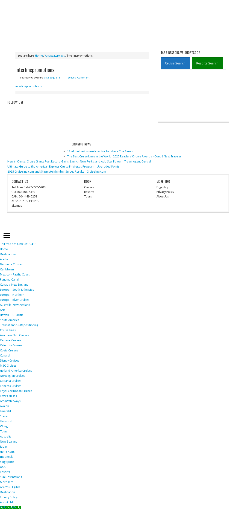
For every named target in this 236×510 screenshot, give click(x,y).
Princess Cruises (10, 386)
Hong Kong (7, 451)
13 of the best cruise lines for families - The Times (100, 151)
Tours (102, 41)
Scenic (4, 416)
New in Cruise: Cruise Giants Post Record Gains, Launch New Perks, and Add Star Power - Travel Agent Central (79, 161)
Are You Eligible (10, 487)
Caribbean (7, 269)
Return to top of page (24, 221)
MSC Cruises (8, 365)
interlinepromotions (28, 86)
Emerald (5, 411)
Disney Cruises (9, 360)
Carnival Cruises (10, 340)
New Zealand (9, 441)
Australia (6, 436)
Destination (7, 492)
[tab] (175, 63)
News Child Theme (156, 221)
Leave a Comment (78, 77)
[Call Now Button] (10, 507)
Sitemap (17, 205)
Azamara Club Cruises (14, 335)
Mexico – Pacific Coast (15, 274)
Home (14, 41)
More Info (138, 41)
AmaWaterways (10, 401)
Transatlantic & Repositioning (19, 325)
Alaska (4, 259)
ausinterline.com (30, 23)
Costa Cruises (9, 350)
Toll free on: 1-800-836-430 (18, 244)
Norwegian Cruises (12, 375)
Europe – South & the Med (17, 289)
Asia (3, 310)
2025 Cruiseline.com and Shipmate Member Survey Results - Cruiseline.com (56, 171)
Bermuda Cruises (11, 264)
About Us (162, 196)
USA (3, 467)
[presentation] (175, 63)
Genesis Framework (186, 221)
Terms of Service (43, 5)
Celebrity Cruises (11, 345)
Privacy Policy (19, 5)
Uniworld (6, 421)
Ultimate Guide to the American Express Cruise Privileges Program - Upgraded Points (63, 166)
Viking (4, 426)
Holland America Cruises (16, 370)
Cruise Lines (57, 41)
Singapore (7, 462)
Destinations (33, 41)
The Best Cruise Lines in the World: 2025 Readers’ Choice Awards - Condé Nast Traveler (124, 156)
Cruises (89, 187)
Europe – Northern (12, 294)
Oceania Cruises (10, 380)
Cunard (5, 355)
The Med (64, 5)
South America (9, 320)
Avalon (4, 406)
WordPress (208, 221)
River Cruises (82, 41)
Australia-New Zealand (15, 305)
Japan (4, 446)
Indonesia (6, 456)
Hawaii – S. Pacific (11, 315)
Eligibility (162, 187)
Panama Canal (9, 279)
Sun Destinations (11, 477)
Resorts (118, 41)
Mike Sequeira (52, 77)
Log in (222, 221)
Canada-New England (14, 284)
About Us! (6, 502)
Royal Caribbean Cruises (16, 391)
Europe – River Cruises (14, 299)
